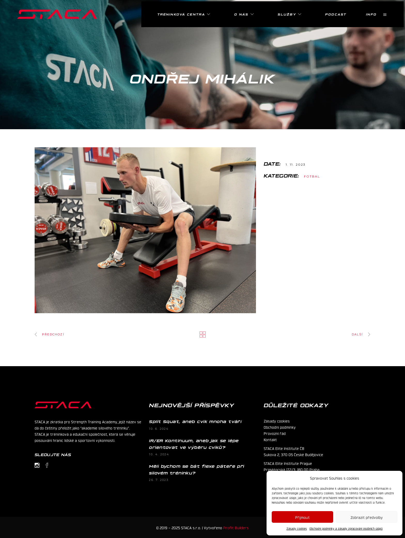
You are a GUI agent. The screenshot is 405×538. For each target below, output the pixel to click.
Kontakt (270, 439)
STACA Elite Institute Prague (288, 463)
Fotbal (312, 176)
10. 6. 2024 (159, 429)
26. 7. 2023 (158, 480)
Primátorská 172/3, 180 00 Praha (292, 469)
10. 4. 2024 (159, 454)
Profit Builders (236, 527)
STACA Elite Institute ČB (284, 448)
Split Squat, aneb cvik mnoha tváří (195, 421)
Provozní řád (275, 433)
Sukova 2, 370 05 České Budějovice (293, 454)
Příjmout (302, 517)
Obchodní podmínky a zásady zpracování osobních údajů (346, 528)
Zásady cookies (296, 528)
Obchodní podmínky (280, 427)
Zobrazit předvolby (367, 517)
